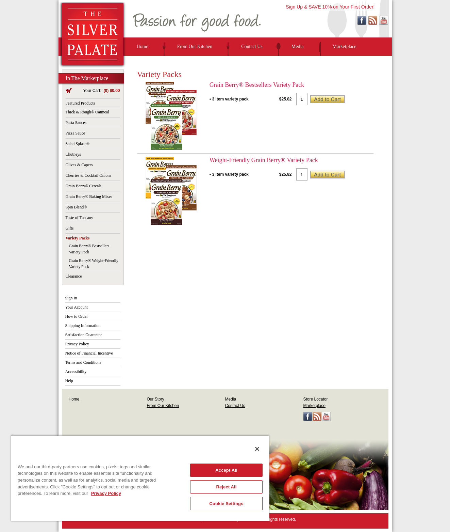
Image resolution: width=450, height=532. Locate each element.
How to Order (76, 316)
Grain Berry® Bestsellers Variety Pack (257, 84)
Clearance (74, 276)
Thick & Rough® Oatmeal (87, 112)
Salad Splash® (78, 143)
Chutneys (73, 154)
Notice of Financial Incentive (89, 353)
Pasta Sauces (76, 122)
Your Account (76, 307)
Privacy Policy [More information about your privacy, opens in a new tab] (106, 493)
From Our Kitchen (194, 46)
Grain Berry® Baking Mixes (89, 196)
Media (297, 46)
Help (69, 380)
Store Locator (315, 399)
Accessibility (76, 371)
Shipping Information (83, 325)
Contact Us (252, 46)
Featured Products (80, 103)
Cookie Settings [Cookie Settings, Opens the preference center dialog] (226, 503)
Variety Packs (78, 238)
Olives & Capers (79, 164)
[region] (140, 478)
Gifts (70, 228)
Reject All (226, 486)
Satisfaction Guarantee (83, 334)
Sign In (71, 298)
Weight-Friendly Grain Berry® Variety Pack (264, 160)
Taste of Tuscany (79, 217)
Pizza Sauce (75, 133)
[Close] (257, 448)
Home (142, 46)
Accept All (226, 470)
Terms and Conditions (83, 362)
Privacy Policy (77, 344)
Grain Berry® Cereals (84, 186)
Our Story (155, 399)
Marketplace (344, 46)
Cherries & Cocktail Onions (88, 175)
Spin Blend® (76, 207)
